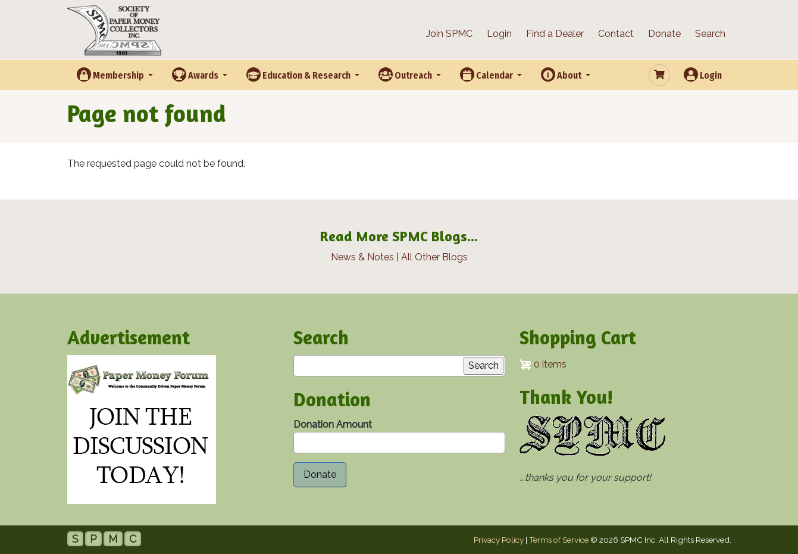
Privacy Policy (499, 539)
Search (710, 33)
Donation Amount (332, 424)
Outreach (406, 74)
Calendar (487, 74)
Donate (664, 33)
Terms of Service (559, 539)
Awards (196, 74)
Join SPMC (449, 33)
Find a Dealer (555, 33)
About (562, 74)
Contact (616, 33)
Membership (111, 74)
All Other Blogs (434, 257)
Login (499, 33)
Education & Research (299, 74)
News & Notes (362, 257)
